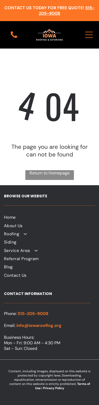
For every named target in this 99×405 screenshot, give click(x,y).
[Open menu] (89, 35)
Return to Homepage (50, 173)
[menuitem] (49, 217)
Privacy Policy (53, 388)
